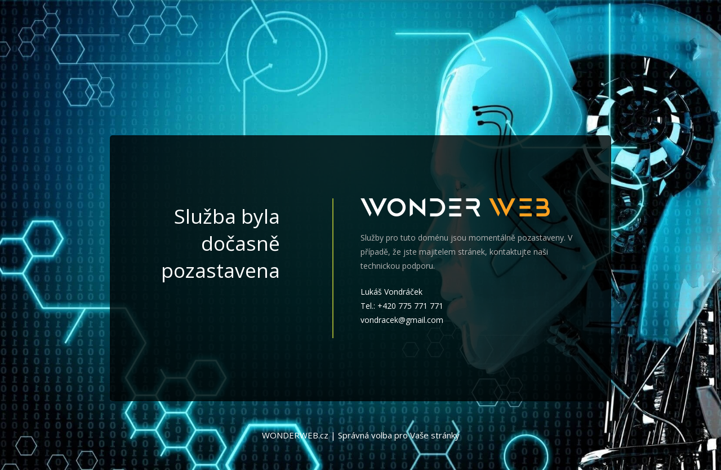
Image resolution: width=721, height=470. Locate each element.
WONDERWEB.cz (295, 435)
